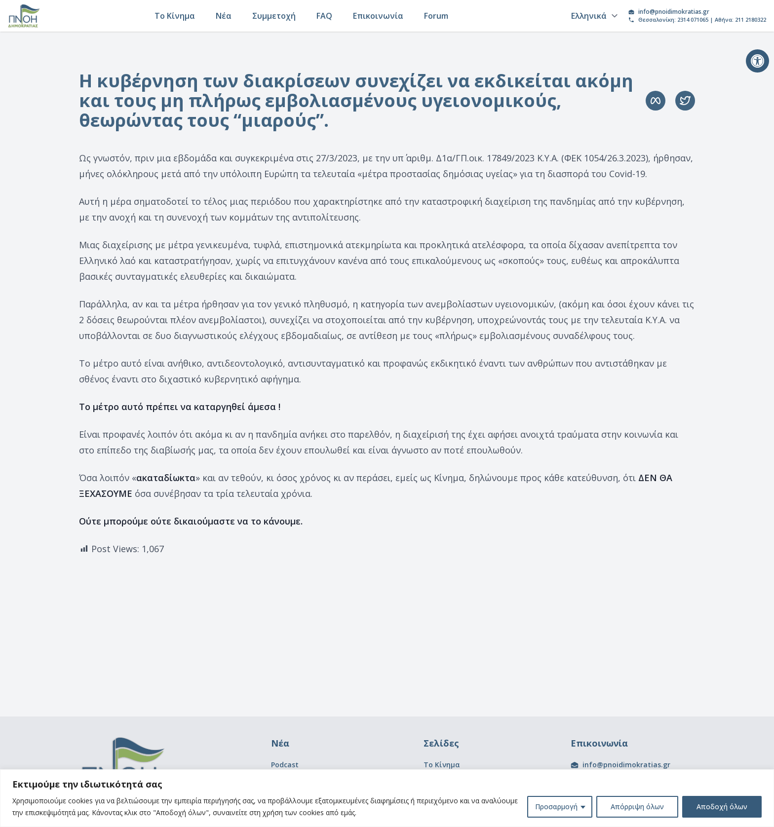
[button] (757, 61)
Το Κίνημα (175, 15)
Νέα (224, 15)
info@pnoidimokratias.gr (673, 12)
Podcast (285, 764)
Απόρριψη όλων (637, 806)
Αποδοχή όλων (722, 806)
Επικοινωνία (378, 15)
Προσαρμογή (556, 806)
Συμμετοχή (274, 15)
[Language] (592, 16)
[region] (387, 798)
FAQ (324, 15)
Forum (436, 15)
